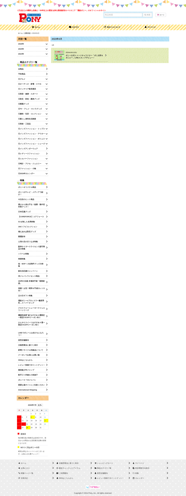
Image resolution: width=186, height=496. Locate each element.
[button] (112, 27)
